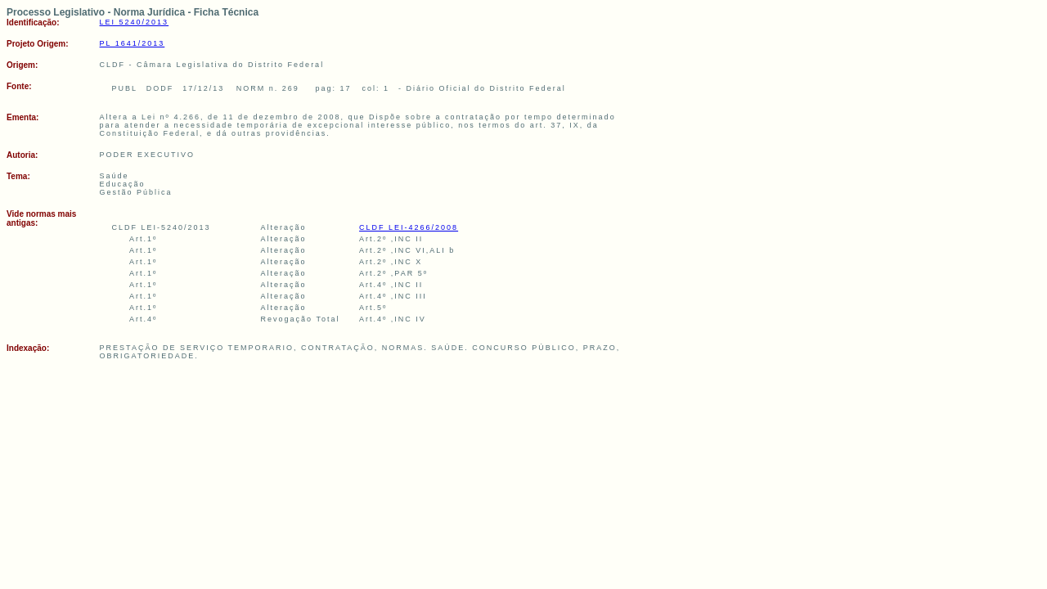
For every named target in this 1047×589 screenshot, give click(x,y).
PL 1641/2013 (132, 43)
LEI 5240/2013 (134, 22)
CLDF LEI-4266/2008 (408, 227)
